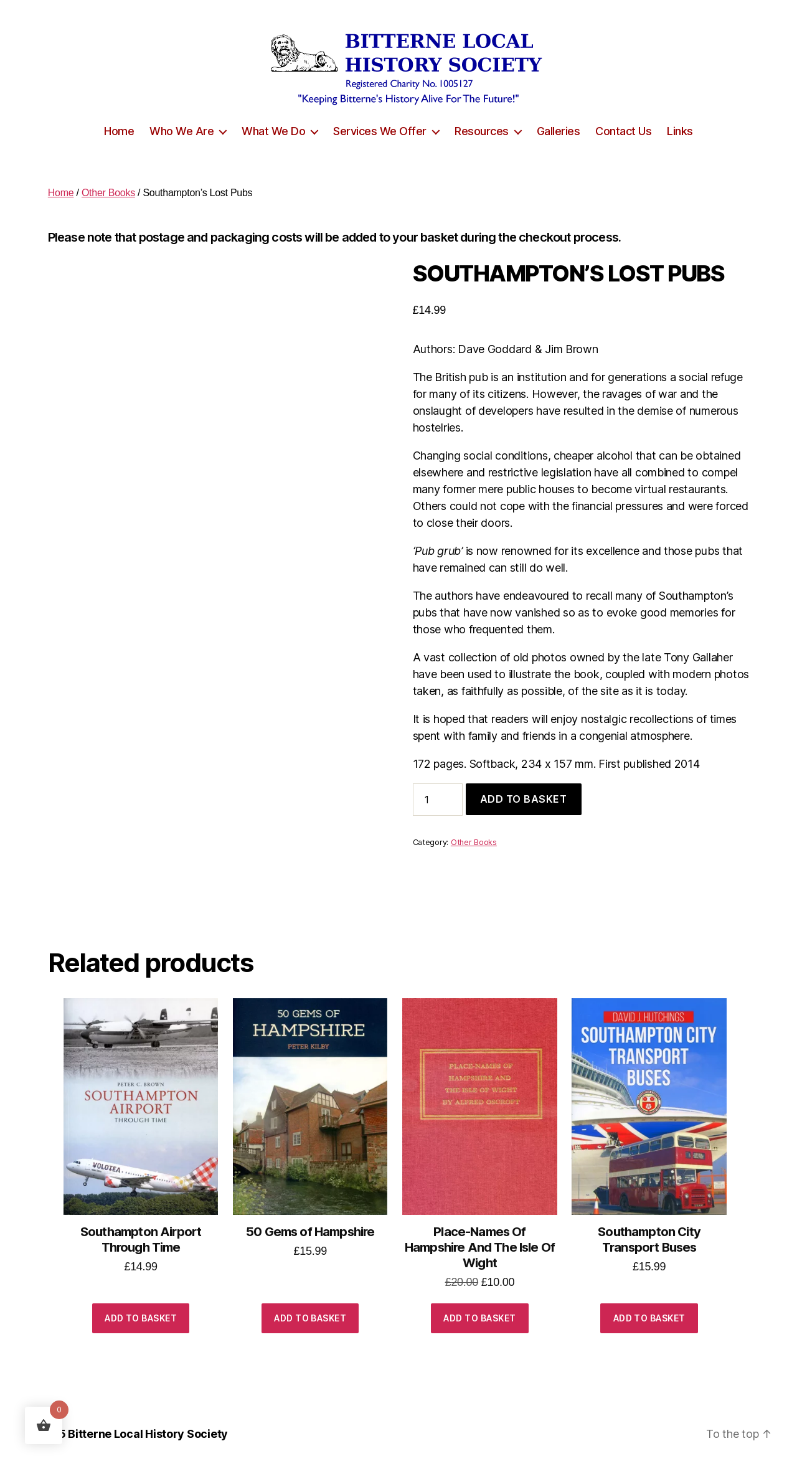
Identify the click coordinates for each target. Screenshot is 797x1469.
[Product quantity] (438, 799)
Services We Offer (380, 131)
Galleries (558, 131)
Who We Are (181, 131)
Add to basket (523, 799)
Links (680, 131)
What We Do (273, 131)
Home (119, 131)
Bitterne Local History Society (148, 1433)
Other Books (108, 192)
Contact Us (623, 131)
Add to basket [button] (141, 1318)
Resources (482, 131)
